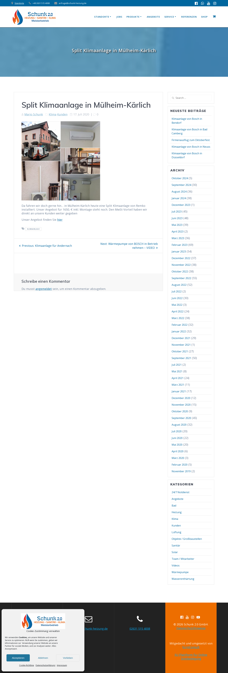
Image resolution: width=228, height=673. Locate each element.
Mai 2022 (177, 305)
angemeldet (43, 288)
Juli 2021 (177, 364)
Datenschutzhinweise (191, 628)
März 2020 (178, 458)
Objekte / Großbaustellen (187, 539)
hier (60, 220)
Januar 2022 (179, 331)
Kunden (62, 114)
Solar (175, 552)
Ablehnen (43, 658)
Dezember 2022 (181, 258)
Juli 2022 (177, 291)
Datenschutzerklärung (45, 665)
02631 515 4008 (140, 629)
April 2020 (178, 451)
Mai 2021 (177, 371)
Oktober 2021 (180, 351)
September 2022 (181, 278)
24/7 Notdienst (180, 492)
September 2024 (181, 185)
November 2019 (181, 471)
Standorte (19, 3)
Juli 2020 (177, 431)
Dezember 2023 (181, 205)
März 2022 (178, 318)
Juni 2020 (177, 438)
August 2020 (179, 424)
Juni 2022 (177, 298)
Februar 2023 (179, 245)
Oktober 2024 (180, 178)
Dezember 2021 (181, 338)
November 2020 (181, 404)
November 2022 (181, 265)
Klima (52, 114)
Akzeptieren (18, 658)
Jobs (119, 16)
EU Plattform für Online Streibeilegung (191, 656)
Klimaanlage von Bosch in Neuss (191, 146)
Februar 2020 (179, 464)
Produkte (133, 16)
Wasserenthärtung (183, 579)
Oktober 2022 (180, 271)
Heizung (177, 512)
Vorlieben (68, 658)
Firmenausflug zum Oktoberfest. (191, 140)
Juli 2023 (177, 211)
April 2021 (178, 378)
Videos (176, 565)
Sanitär (176, 545)
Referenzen (189, 16)
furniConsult (191, 647)
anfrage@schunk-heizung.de (88, 629)
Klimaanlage (33, 229)
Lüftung (176, 532)
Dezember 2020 (181, 398)
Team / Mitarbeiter (183, 559)
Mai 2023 (177, 225)
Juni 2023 (177, 218)
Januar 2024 (179, 198)
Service (169, 16)
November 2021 (181, 344)
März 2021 (178, 384)
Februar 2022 (179, 325)
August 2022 (179, 285)
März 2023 (178, 238)
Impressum (62, 665)
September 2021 (181, 358)
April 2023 (178, 231)
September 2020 (181, 418)
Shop (204, 16)
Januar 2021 (179, 391)
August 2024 (179, 191)
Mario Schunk (33, 114)
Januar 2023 (179, 251)
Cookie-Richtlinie (26, 665)
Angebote (153, 16)
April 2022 (178, 311)
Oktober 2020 (180, 411)
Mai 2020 (177, 444)
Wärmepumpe (180, 572)
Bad (174, 505)
